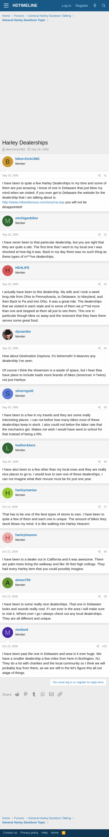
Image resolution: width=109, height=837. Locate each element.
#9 (105, 596)
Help (45, 832)
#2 (105, 234)
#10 (104, 646)
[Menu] (6, 5)
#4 (105, 348)
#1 (105, 175)
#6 (105, 461)
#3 (105, 284)
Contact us (10, 832)
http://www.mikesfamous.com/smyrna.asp (33, 202)
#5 (105, 407)
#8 (105, 551)
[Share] (99, 175)
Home (55, 832)
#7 (105, 506)
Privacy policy (29, 832)
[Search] (103, 5)
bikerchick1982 (15, 149)
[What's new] (94, 5)
